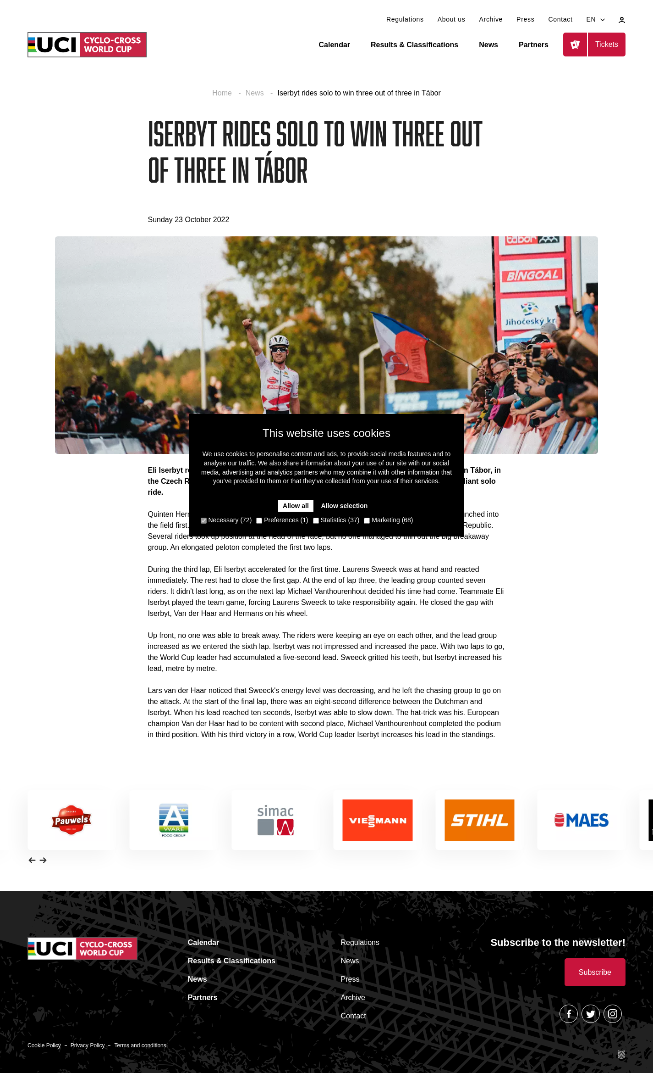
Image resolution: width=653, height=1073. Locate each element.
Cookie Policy (44, 1045)
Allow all (296, 505)
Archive (491, 19)
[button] (32, 860)
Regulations (405, 19)
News (488, 45)
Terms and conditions (140, 1045)
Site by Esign (622, 1054)
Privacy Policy (88, 1045)
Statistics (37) (336, 520)
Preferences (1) (282, 520)
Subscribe (595, 972)
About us (452, 19)
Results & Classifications (414, 45)
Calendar (334, 45)
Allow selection (344, 505)
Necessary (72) (226, 520)
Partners (534, 45)
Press (525, 19)
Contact (560, 19)
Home (223, 93)
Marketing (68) (388, 520)
